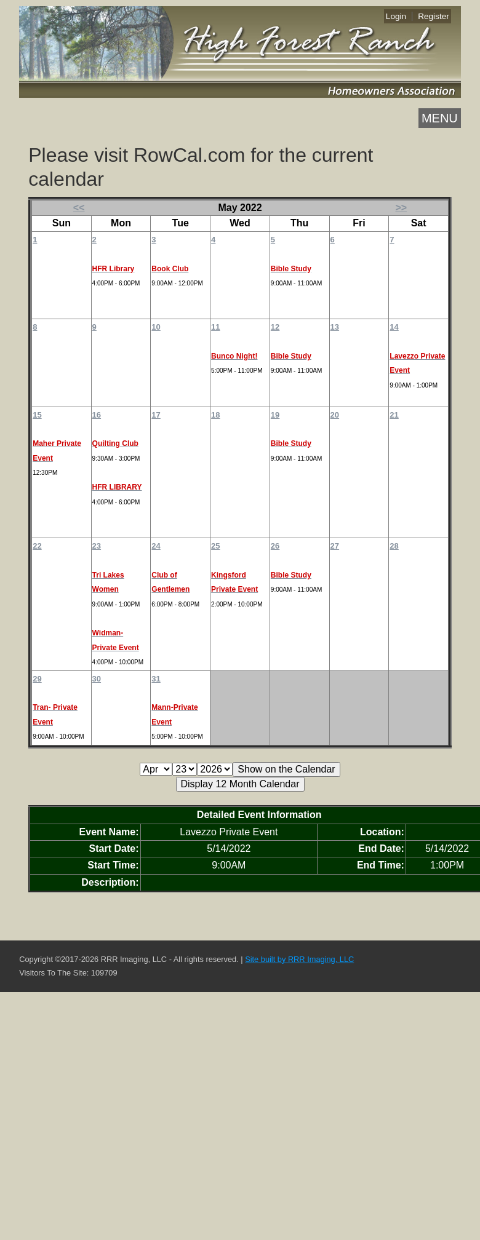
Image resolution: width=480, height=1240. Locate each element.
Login (396, 16)
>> (401, 207)
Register (433, 16)
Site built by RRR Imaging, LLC (299, 959)
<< (79, 207)
